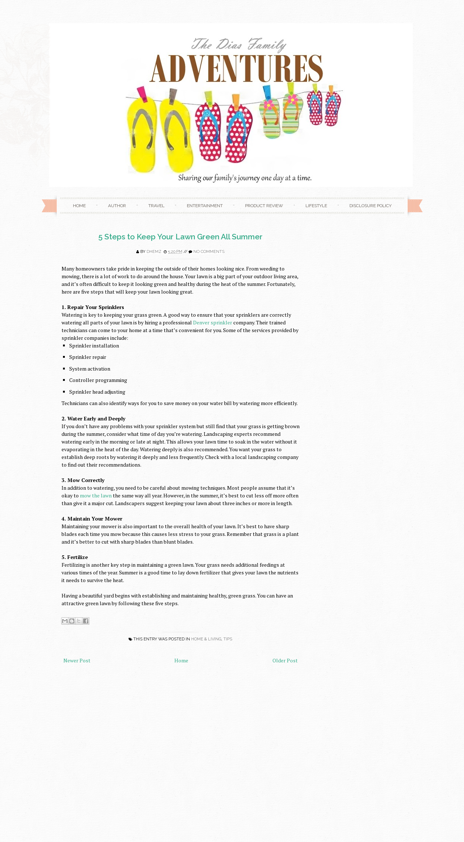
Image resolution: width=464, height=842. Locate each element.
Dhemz (154, 251)
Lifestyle (316, 205)
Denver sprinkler (212, 322)
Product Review (264, 205)
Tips (227, 639)
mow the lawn (96, 495)
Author (117, 205)
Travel (156, 205)
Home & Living (206, 639)
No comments (208, 251)
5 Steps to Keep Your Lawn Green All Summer (181, 236)
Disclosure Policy (370, 205)
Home (79, 205)
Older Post (285, 660)
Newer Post (76, 660)
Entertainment (205, 205)
